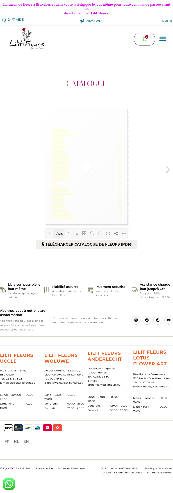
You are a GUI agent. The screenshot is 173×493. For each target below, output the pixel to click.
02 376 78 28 (14, 378)
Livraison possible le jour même (24, 287)
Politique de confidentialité (119, 468)
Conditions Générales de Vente (122, 472)
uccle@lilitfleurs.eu (22, 382)
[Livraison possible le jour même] (3, 290)
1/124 (59, 233)
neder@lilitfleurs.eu (156, 386)
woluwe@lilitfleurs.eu (68, 382)
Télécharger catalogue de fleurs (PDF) (86, 244)
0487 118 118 (147, 382)
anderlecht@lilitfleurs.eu (104, 384)
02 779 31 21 (57, 378)
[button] (162, 38)
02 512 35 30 (101, 376)
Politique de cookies (158, 468)
